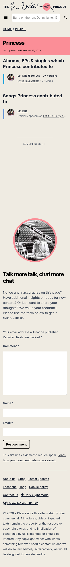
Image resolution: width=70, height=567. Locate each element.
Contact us (10, 495)
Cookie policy (38, 487)
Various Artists (30, 80)
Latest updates (38, 479)
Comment (11, 346)
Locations (10, 487)
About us (9, 479)
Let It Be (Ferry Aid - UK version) (37, 75)
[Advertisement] (34, 172)
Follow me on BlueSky (20, 503)
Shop (22, 479)
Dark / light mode (34, 495)
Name (8, 403)
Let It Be (23, 110)
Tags (23, 487)
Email (8, 423)
